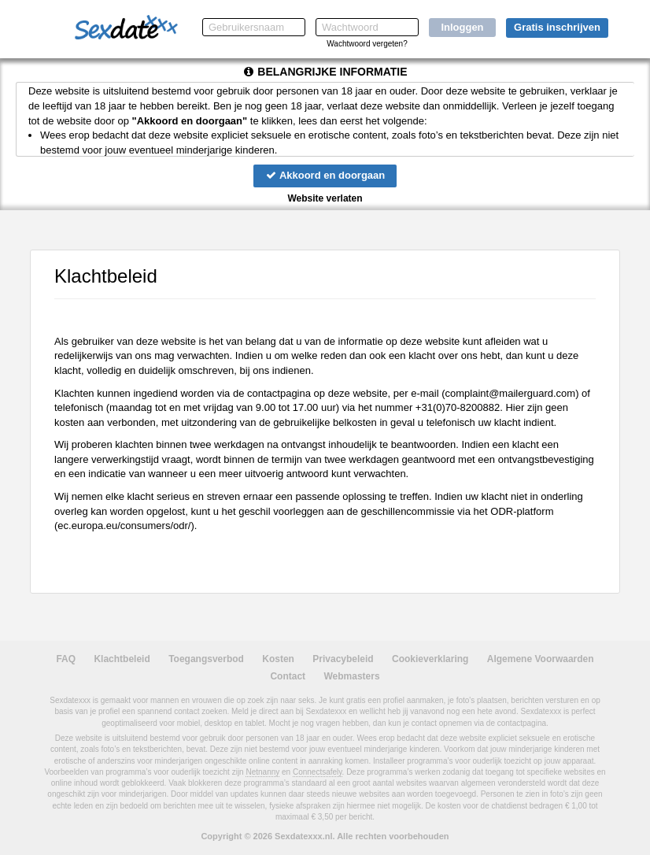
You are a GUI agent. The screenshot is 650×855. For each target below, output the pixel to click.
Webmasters (351, 676)
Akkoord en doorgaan (325, 175)
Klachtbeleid (122, 658)
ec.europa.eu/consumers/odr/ (123, 525)
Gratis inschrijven (557, 27)
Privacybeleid (342, 658)
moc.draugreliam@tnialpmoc (510, 393)
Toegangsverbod (206, 658)
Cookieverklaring (430, 658)
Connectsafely (317, 772)
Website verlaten (324, 198)
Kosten (278, 658)
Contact (287, 676)
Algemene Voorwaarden (540, 658)
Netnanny (262, 772)
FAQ (66, 658)
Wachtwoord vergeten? (367, 43)
